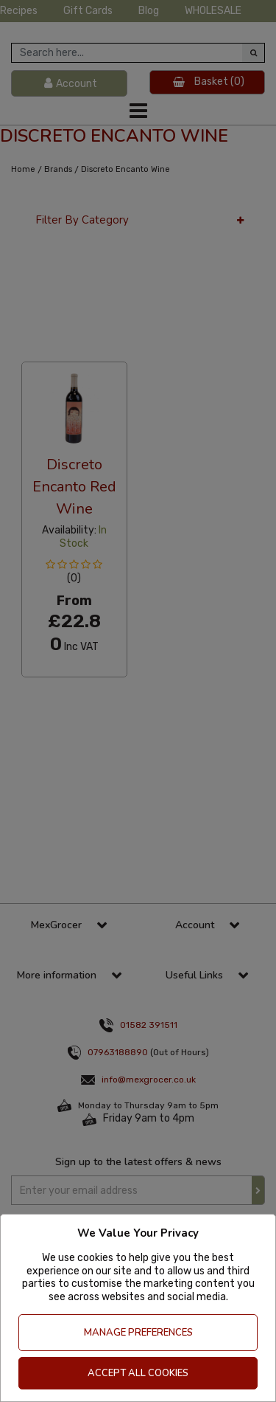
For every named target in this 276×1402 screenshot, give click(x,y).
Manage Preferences (138, 1332)
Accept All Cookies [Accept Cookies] (138, 1373)
